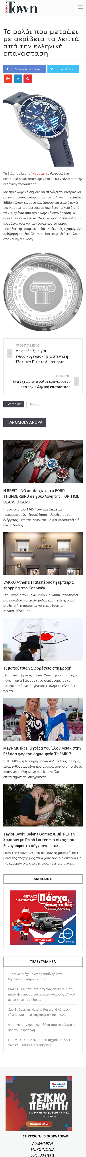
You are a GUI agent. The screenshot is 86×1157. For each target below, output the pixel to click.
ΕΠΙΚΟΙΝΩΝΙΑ (43, 1149)
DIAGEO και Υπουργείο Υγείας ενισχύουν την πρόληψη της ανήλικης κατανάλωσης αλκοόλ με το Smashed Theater (41, 994)
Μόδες (34, 404)
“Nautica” (38, 173)
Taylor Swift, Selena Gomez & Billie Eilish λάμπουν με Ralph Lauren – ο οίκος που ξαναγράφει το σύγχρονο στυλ (39, 840)
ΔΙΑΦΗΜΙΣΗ (42, 1143)
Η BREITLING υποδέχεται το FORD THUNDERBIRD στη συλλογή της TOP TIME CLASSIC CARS (41, 497)
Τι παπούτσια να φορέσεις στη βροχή (37, 668)
